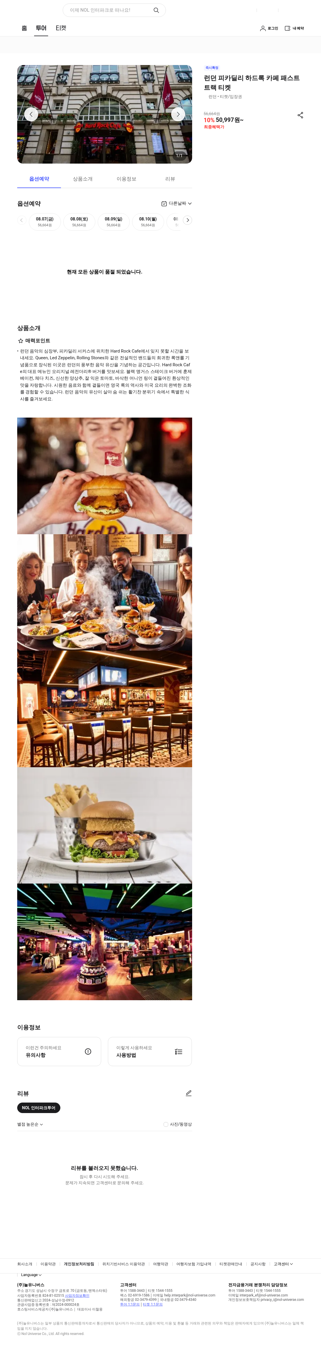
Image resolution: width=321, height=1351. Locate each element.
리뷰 (170, 179)
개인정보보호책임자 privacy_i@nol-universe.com (266, 1300)
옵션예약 (39, 179)
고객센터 (281, 1264)
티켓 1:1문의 (152, 1304)
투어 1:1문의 (130, 1304)
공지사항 (258, 1264)
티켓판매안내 (231, 1264)
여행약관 (160, 1264)
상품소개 (83, 179)
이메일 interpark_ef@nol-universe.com (258, 1295)
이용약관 (48, 1264)
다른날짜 (177, 203)
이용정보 (126, 179)
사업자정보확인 (77, 1296)
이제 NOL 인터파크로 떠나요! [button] (100, 10)
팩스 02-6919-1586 (135, 1295)
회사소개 (24, 1264)
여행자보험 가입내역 (193, 1264)
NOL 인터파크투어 (39, 1107)
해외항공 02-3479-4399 (138, 1300)
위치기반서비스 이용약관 (123, 1264)
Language (29, 1275)
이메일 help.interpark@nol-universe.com (184, 1295)
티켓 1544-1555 (160, 1291)
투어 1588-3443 (132, 1291)
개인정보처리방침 (79, 1264)
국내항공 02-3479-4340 (178, 1300)
